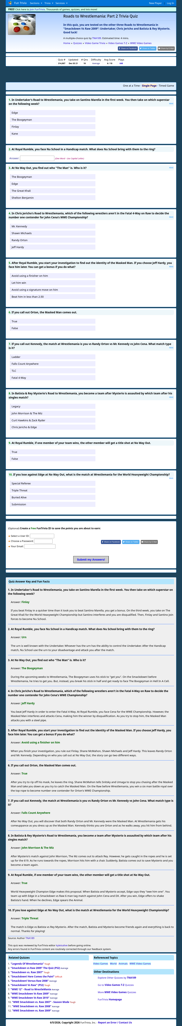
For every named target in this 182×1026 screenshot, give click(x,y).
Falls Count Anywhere (25, 363)
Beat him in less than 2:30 (28, 296)
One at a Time (131, 85)
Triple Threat (19, 490)
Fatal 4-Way (19, 377)
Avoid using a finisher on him (30, 275)
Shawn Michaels (22, 233)
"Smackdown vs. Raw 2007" (27, 972)
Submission (19, 504)
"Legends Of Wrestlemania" (27, 963)
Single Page (149, 85)
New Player (155, 3)
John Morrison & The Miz (27, 413)
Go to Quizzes (116, 984)
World (113, 963)
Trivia (48, 3)
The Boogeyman (22, 119)
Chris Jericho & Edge (24, 427)
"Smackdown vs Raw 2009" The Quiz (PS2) (35, 967)
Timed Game (166, 85)
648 (121, 63)
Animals (123, 963)
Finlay (15, 126)
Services (60, 3)
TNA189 (96, 38)
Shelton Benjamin (23, 197)
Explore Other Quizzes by (117, 977)
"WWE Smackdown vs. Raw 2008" (31, 1006)
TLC (14, 370)
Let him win (19, 282)
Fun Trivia (17, 3)
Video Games (100, 963)
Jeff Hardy (18, 247)
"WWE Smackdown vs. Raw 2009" (31, 1010)
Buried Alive (19, 497)
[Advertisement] (91, 73)
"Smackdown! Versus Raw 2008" (30, 980)
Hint (171, 103)
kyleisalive (62, 945)
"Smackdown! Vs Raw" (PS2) (27, 984)
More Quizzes (117, 992)
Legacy (16, 406)
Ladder (16, 356)
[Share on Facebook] (130, 48)
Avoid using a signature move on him (35, 289)
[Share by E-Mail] (167, 48)
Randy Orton (19, 240)
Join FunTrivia (37, 9)
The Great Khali (21, 190)
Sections (35, 3)
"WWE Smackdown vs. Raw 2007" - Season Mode (40, 1001)
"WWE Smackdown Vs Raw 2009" (30, 993)
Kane (15, 133)
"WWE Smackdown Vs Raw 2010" (30, 997)
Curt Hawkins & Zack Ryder (28, 420)
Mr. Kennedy (19, 226)
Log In (170, 3)
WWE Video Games (140, 963)
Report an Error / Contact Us (115, 1022)
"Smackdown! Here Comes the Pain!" (32, 976)
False (15, 328)
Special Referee (21, 483)
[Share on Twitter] (149, 48)
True (14, 321)
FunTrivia (110, 999)
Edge (15, 112)
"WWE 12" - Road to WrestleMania (31, 989)
